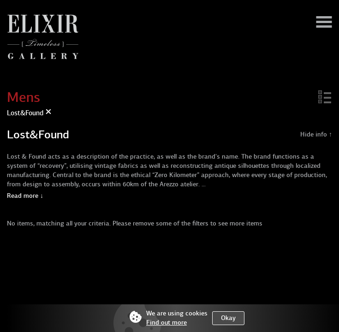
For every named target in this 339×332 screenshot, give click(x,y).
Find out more (166, 322)
